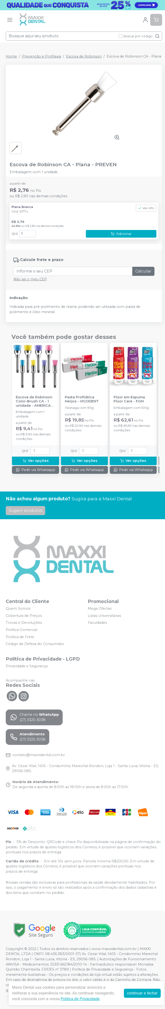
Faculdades (97, 623)
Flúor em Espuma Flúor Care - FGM (129, 399)
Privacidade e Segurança (27, 666)
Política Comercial (21, 630)
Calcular (143, 271)
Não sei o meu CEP (30, 279)
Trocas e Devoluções (24, 623)
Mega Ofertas (99, 608)
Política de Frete (20, 637)
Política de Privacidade (80, 999)
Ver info (146, 208)
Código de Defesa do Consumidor (35, 644)
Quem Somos (18, 608)
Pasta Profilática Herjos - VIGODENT (82, 399)
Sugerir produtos (25, 510)
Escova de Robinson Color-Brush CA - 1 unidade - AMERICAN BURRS (34, 401)
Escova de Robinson (84, 56)
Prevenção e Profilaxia (41, 56)
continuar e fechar (142, 993)
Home (11, 56)
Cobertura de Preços (24, 616)
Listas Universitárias (104, 616)
